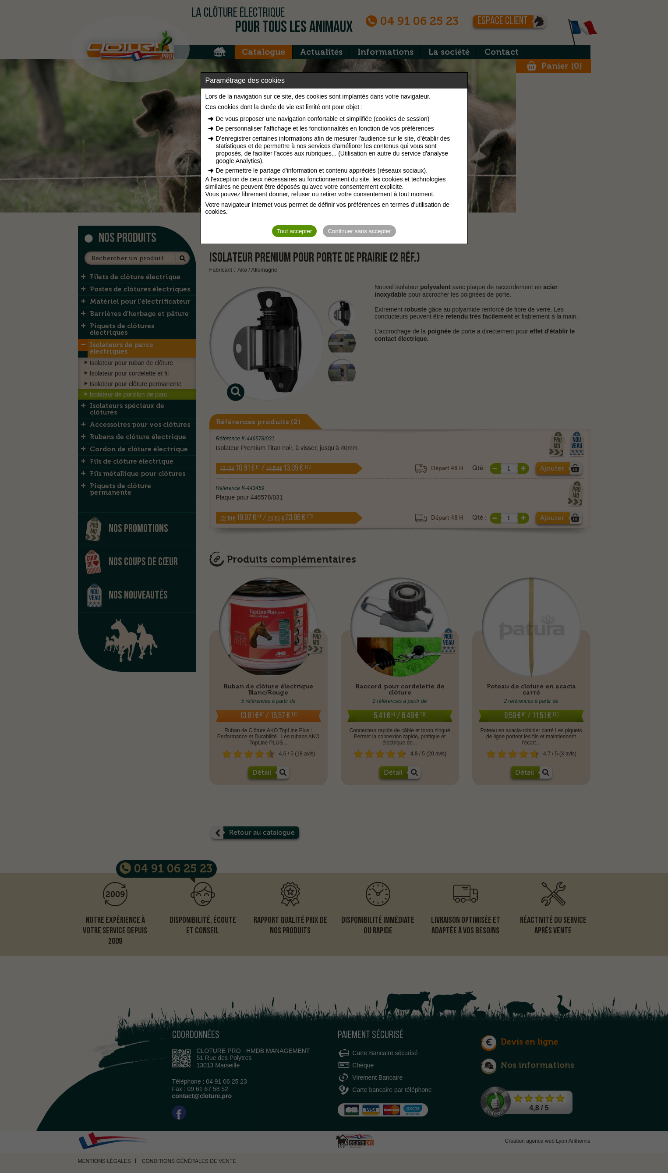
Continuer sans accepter (359, 231)
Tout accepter (294, 231)
